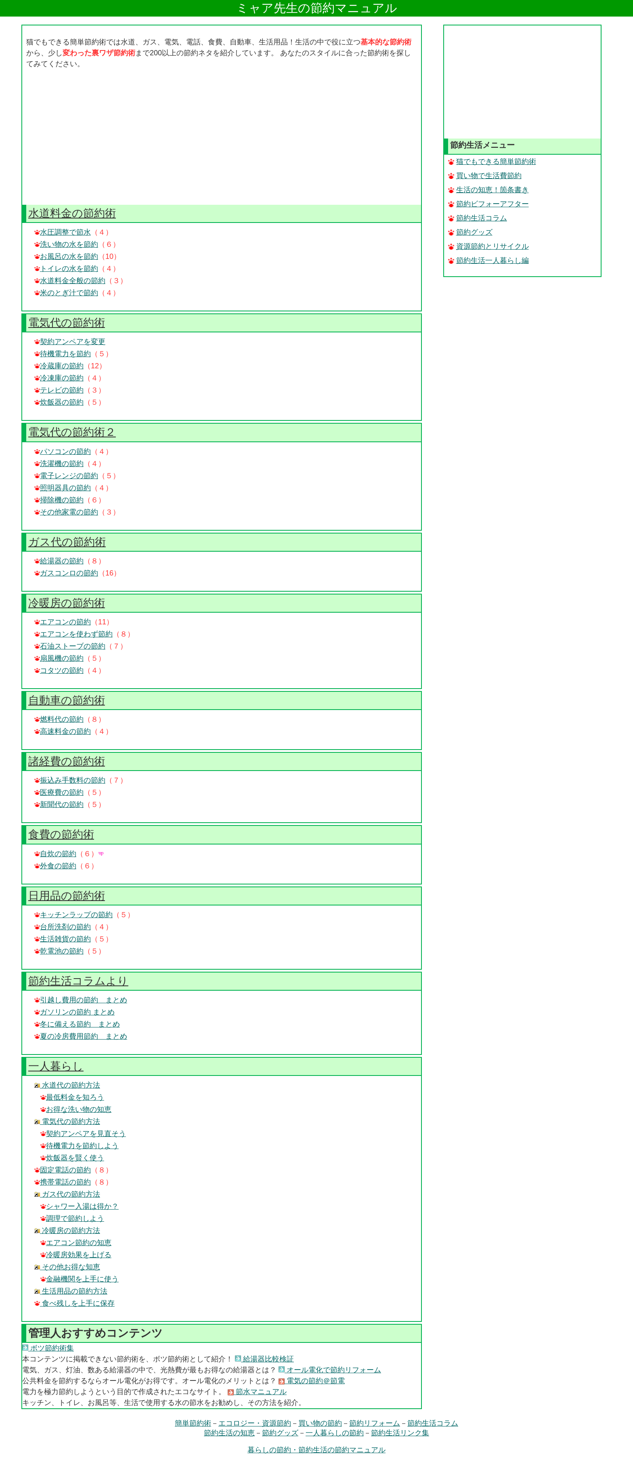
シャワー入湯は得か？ (79, 1206)
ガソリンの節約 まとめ (74, 1012)
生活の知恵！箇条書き (488, 190)
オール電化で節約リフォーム (330, 1370)
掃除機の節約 (59, 500)
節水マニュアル (257, 1392)
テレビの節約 (59, 390)
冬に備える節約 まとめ (77, 1024)
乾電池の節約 (59, 951)
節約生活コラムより (78, 981)
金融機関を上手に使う (79, 1279)
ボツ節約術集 (48, 1348)
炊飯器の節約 (59, 402)
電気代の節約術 (66, 323)
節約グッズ (470, 232)
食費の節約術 (61, 834)
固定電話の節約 (62, 1170)
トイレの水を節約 (66, 269)
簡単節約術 (193, 1423)
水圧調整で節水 (62, 232)
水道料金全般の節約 (69, 281)
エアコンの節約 (62, 622)
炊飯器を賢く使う (72, 1158)
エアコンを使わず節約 (73, 634)
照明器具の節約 (62, 488)
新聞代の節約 (59, 804)
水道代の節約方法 (67, 1085)
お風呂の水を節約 (66, 256)
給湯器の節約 (59, 561)
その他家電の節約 (66, 512)
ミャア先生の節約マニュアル (316, 8)
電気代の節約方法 (67, 1122)
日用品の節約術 (66, 896)
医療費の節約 (59, 792)
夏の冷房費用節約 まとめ (80, 1036)
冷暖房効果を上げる (75, 1255)
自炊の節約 (55, 854)
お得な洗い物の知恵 (75, 1109)
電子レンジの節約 (66, 476)
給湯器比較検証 (264, 1359)
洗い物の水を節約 (66, 244)
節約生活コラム (477, 218)
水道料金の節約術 (72, 213)
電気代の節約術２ (72, 432)
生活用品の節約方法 (70, 1291)
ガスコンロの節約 (66, 573)
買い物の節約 (320, 1423)
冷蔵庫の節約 (59, 366)
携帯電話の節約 (62, 1182)
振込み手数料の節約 (69, 780)
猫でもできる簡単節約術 (492, 162)
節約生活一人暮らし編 (488, 260)
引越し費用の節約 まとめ (80, 1000)
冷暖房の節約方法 (67, 1231)
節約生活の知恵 (229, 1433)
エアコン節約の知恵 (75, 1243)
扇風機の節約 (59, 658)
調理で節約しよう (72, 1218)
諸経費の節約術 (66, 761)
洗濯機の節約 (59, 464)
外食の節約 (55, 866)
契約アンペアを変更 (69, 342)
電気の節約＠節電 (312, 1381)
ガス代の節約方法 (67, 1194)
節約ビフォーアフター (488, 204)
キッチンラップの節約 (73, 915)
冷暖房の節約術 (66, 603)
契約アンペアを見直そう (83, 1134)
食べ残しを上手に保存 (74, 1303)
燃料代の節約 (59, 719)
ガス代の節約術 (67, 542)
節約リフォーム (374, 1423)
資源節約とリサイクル (488, 246)
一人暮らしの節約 (335, 1433)
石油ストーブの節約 (69, 646)
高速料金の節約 (62, 731)
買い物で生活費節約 (485, 176)
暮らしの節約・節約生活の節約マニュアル (316, 1450)
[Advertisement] (221, 137)
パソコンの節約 (62, 451)
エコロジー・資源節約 (254, 1423)
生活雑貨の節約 (62, 939)
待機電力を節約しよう (79, 1146)
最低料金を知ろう (72, 1097)
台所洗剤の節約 (62, 927)
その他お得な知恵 (67, 1267)
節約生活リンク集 (400, 1433)
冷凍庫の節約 (59, 378)
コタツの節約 (59, 670)
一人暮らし (56, 1066)
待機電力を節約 (62, 354)
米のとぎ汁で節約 (66, 293)
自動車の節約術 (66, 700)
